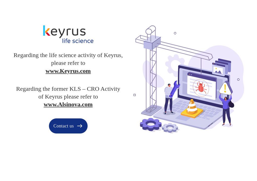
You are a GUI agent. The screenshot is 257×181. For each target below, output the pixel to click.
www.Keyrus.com (68, 71)
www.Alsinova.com (68, 104)
